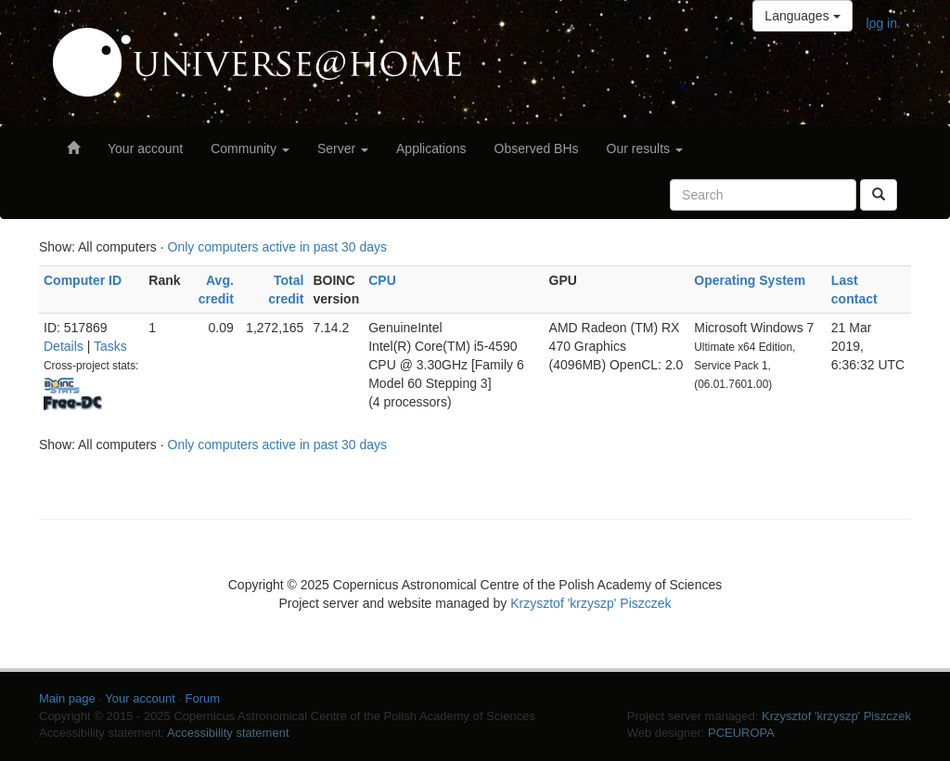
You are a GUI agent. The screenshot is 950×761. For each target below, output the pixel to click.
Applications (431, 148)
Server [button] (342, 148)
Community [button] (250, 148)
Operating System (749, 280)
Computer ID (83, 280)
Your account (145, 148)
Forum (203, 698)
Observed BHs (536, 148)
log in (882, 23)
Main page (67, 698)
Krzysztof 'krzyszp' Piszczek (590, 603)
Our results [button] (645, 148)
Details (63, 346)
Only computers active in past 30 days (278, 246)
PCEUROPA (741, 733)
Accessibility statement (228, 733)
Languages (802, 15)
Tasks (110, 346)
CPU (382, 280)
